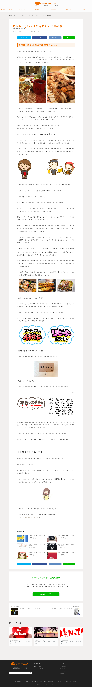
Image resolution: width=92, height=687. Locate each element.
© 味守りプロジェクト (41, 684)
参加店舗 (68, 9)
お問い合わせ (60, 681)
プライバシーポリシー (71, 681)
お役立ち (53, 9)
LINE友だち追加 (46, 594)
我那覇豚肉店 (37, 666)
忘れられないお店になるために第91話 (45, 642)
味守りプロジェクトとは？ (7, 9)
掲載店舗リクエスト (49, 681)
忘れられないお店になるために (32, 31)
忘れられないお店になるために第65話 (20, 642)
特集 (84, 9)
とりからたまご (38, 671)
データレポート (23, 9)
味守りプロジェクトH (30, 517)
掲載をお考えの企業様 (36, 681)
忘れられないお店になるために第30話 (71, 642)
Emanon (54, 684)
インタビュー (38, 9)
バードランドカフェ (39, 668)
